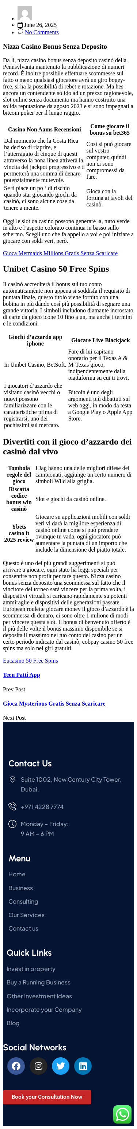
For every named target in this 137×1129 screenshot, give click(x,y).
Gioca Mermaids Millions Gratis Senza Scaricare (60, 253)
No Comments (42, 32)
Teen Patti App (21, 675)
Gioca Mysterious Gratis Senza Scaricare (54, 703)
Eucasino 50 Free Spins (30, 661)
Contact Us (30, 763)
